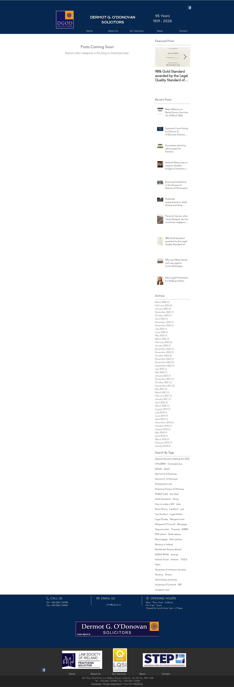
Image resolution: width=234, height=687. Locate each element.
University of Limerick (165, 584)
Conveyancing (175, 463)
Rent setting (176, 539)
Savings (174, 554)
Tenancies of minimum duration (170, 569)
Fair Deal (174, 494)
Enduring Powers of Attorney (169, 488)
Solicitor (175, 559)
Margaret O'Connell (165, 524)
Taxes (157, 564)
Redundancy (174, 534)
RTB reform (160, 534)
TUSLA (184, 559)
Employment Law (163, 483)
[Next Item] (185, 57)
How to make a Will (164, 504)
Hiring (176, 499)
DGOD (158, 468)
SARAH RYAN (162, 554)
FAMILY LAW (161, 494)
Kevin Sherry (161, 509)
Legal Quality (161, 519)
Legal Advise (176, 514)
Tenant (168, 574)
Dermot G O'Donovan (166, 473)
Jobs (178, 504)
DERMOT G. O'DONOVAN (112, 17)
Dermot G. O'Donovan (166, 478)
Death (167, 468)
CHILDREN (160, 463)
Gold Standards (163, 499)
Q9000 (185, 529)
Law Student (161, 514)
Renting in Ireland (164, 544)
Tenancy (159, 574)
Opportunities (162, 529)
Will (179, 584)
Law (182, 509)
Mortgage (182, 524)
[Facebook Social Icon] (189, 7)
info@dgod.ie (113, 604)
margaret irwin (162, 589)
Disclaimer (96, 683)
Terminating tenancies (166, 579)
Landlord (173, 509)
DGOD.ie (138, 683)
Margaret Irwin (177, 519)
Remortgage (161, 539)
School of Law (162, 559)
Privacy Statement (112, 683)
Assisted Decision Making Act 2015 (172, 458)
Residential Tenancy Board (168, 549)
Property (175, 529)
